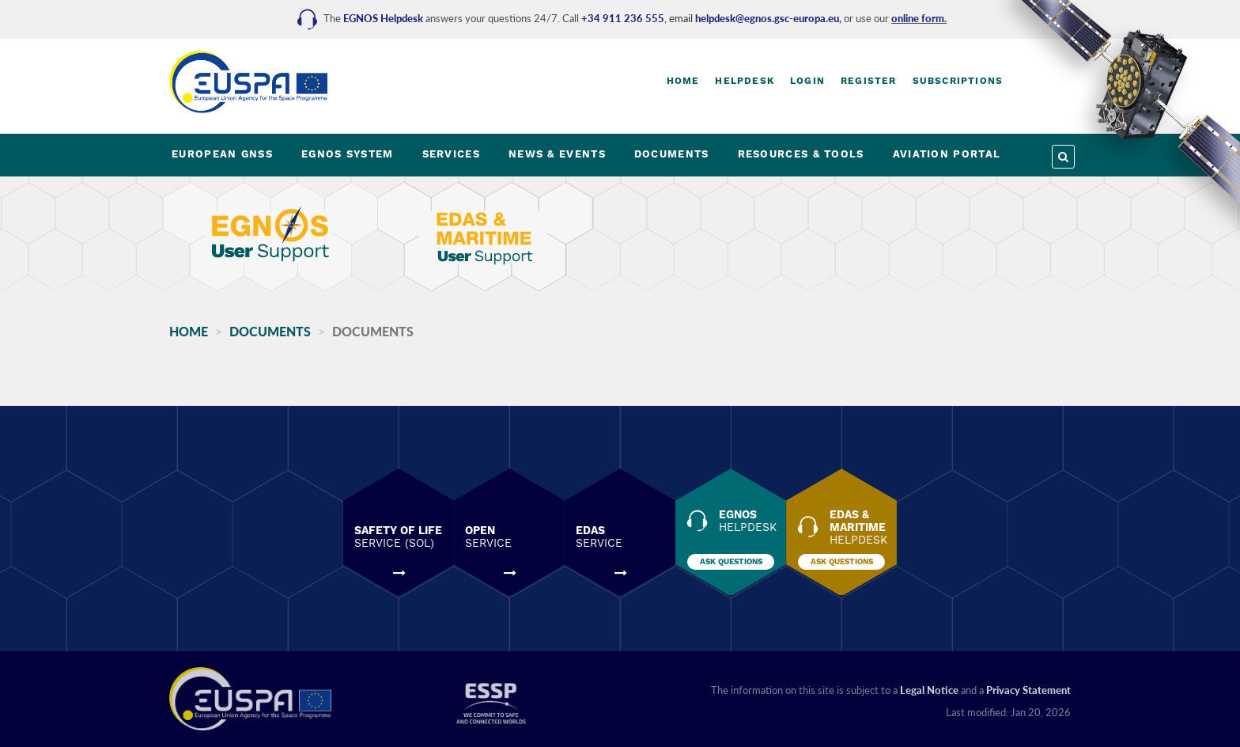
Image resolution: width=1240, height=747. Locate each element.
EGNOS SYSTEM (347, 154)
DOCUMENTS (671, 154)
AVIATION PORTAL (947, 154)
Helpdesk (744, 80)
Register (869, 80)
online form (917, 18)
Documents (270, 331)
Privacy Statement (1028, 690)
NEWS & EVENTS (557, 154)
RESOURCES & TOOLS (801, 154)
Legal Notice (929, 690)
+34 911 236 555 (622, 18)
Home (683, 80)
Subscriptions (958, 80)
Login (807, 80)
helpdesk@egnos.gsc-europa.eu (767, 18)
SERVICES (451, 154)
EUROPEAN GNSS (222, 154)
